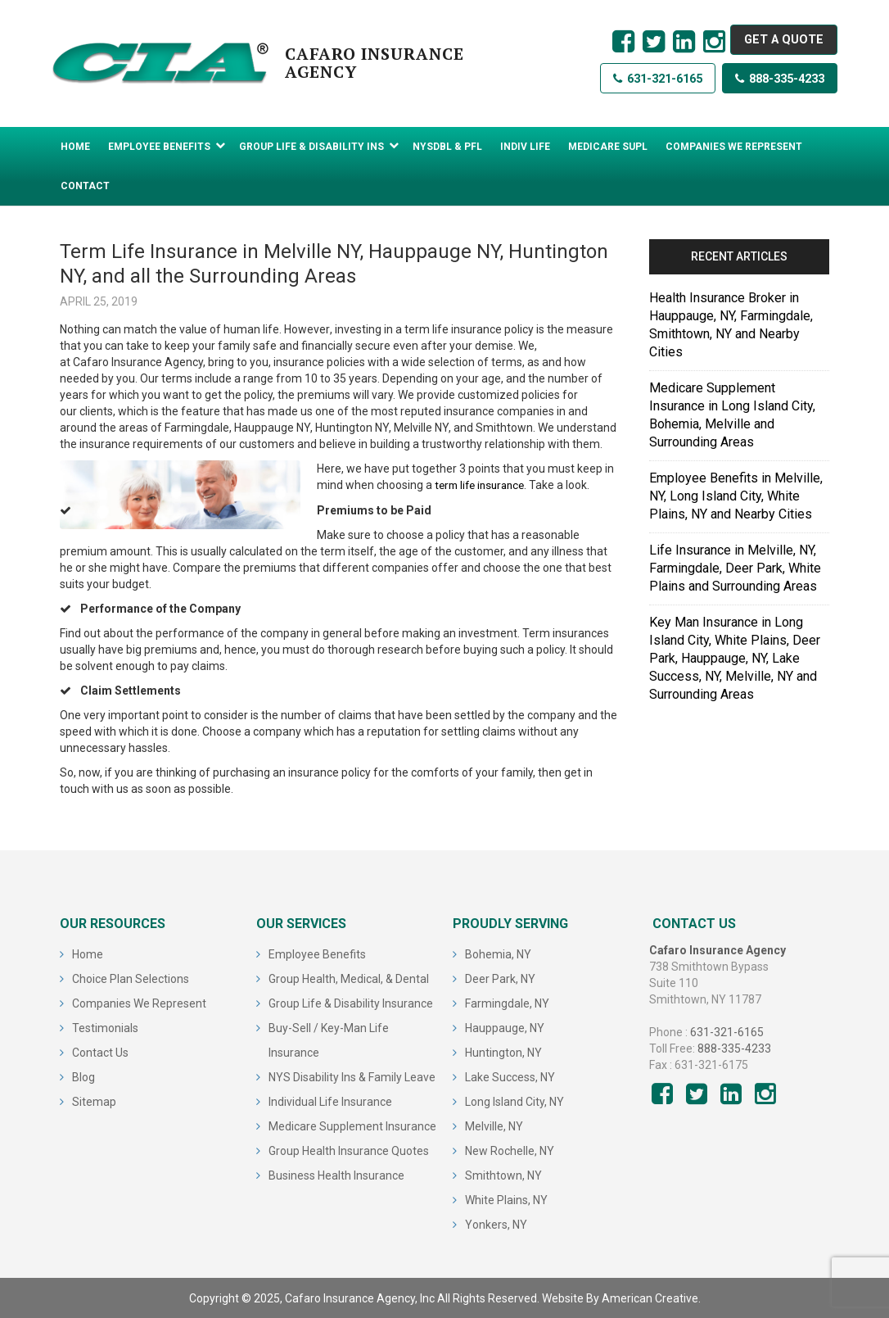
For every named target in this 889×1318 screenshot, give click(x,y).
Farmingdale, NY (507, 1002)
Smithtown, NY (503, 1174)
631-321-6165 (635, 86)
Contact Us (100, 1051)
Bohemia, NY (498, 953)
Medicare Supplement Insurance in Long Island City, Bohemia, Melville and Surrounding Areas (732, 415)
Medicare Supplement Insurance (352, 1125)
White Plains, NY (506, 1199)
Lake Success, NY (510, 1076)
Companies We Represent (139, 1002)
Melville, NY (494, 1125)
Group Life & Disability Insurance (351, 1002)
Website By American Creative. (621, 1297)
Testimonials (105, 1027)
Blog (83, 1076)
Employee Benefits (317, 953)
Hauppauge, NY (504, 1027)
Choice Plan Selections (130, 978)
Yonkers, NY (496, 1223)
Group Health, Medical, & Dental (349, 978)
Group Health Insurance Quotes (349, 1150)
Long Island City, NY (514, 1100)
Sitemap (94, 1100)
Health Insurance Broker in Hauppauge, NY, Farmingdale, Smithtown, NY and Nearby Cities (731, 325)
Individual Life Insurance (330, 1100)
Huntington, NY (503, 1051)
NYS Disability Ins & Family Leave (352, 1076)
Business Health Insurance (336, 1174)
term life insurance (483, 484)
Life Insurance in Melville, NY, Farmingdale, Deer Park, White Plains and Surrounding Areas (735, 568)
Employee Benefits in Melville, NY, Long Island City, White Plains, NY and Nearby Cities (736, 496)
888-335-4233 (772, 86)
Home (87, 953)
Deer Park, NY (500, 978)
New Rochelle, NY (509, 1150)
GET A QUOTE (777, 41)
